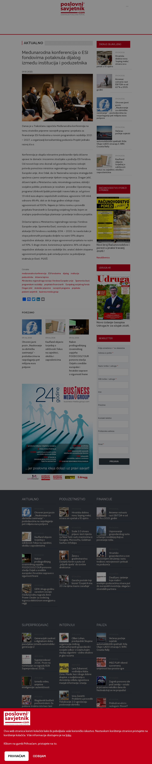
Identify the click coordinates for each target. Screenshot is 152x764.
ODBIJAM (39, 756)
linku (68, 735)
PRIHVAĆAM (16, 756)
